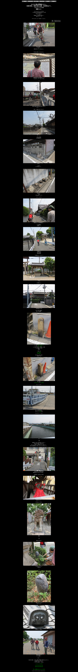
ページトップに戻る (39, 663)
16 (42, 666)
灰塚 (40, 411)
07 (41, 665)
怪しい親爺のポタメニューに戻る (39, 669)
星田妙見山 (39, 353)
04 (38, 665)
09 (35, 666)
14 (40, 666)
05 (39, 665)
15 (41, 666)
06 (40, 665)
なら (41, 382)
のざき (35, 382)
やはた (40, 352)
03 (37, 665)
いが (37, 382)
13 (39, 666)
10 (36, 666)
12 (38, 666)
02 (36, 665)
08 (42, 665)
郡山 (43, 382)
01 (35, 665)
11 (37, 666)
